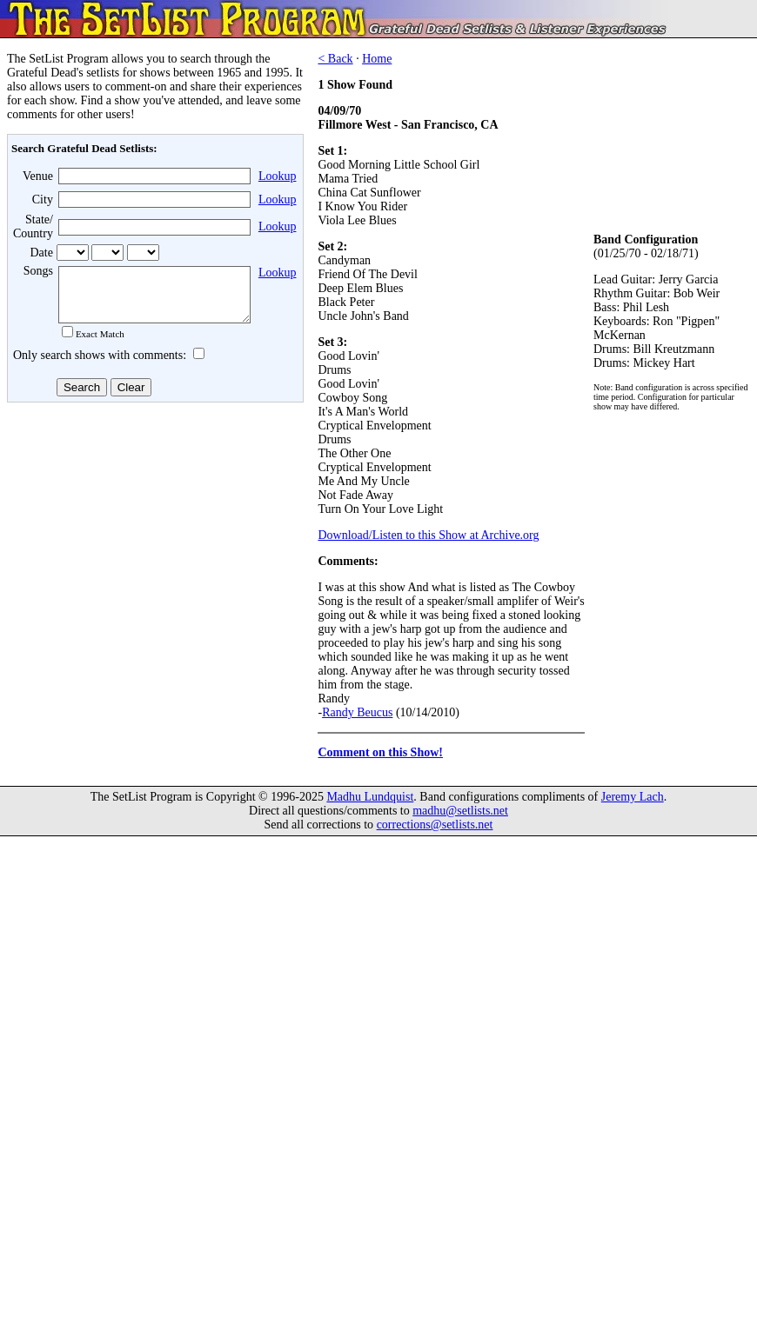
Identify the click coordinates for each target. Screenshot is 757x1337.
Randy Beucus (357, 712)
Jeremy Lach (632, 796)
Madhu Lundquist (369, 796)
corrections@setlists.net (435, 824)
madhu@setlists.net (460, 810)
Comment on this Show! (380, 752)
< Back (335, 58)
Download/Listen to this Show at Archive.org (428, 535)
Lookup (277, 176)
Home (377, 58)
